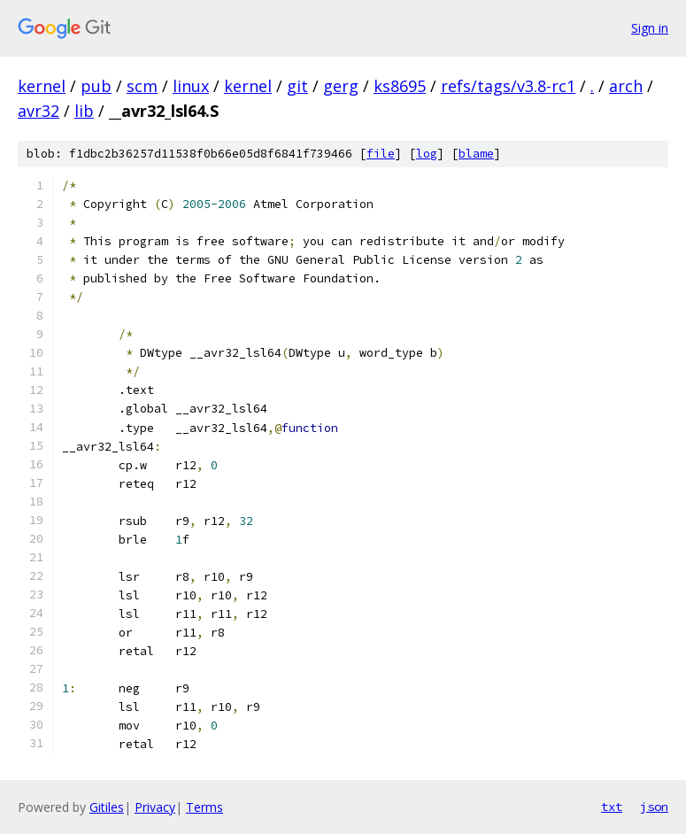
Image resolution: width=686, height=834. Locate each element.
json (654, 807)
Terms (204, 807)
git (297, 86)
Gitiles (106, 807)
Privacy (155, 807)
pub (96, 86)
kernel (42, 86)
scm (142, 86)
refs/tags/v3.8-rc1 (508, 86)
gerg (340, 86)
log (426, 153)
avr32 (38, 110)
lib (84, 110)
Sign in (649, 27)
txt (611, 807)
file (380, 153)
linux (191, 86)
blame (476, 153)
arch (626, 86)
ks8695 (400, 86)
